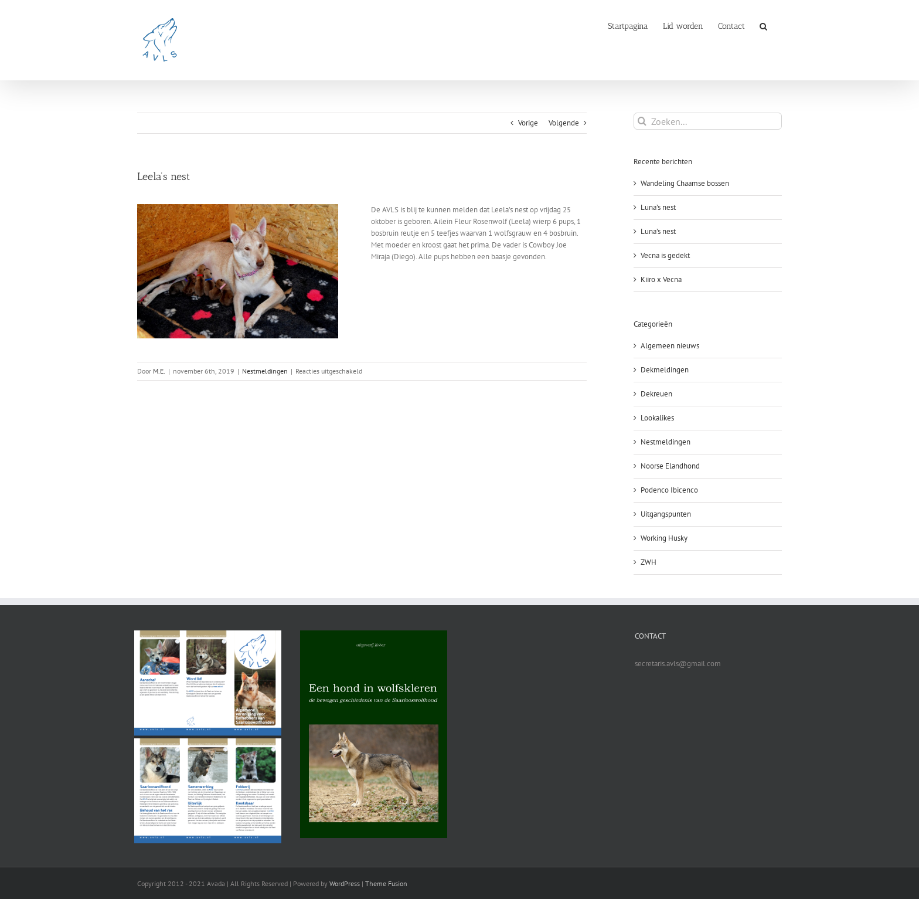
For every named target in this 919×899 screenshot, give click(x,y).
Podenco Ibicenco (669, 490)
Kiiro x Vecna (661, 279)
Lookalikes (657, 418)
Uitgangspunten (666, 514)
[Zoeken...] (708, 121)
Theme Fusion (386, 883)
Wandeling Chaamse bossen (685, 183)
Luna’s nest (658, 207)
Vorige (528, 123)
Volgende (564, 123)
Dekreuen (656, 394)
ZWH (648, 562)
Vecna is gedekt (665, 255)
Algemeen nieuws (670, 346)
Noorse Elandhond (670, 466)
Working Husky (664, 538)
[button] (763, 25)
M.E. (159, 371)
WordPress (344, 883)
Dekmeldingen (665, 370)
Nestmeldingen (265, 371)
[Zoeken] (642, 121)
